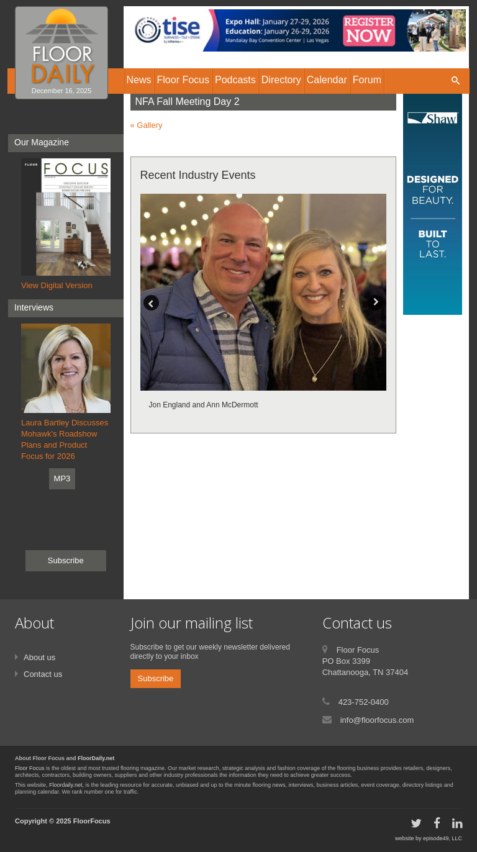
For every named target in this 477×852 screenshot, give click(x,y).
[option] (263, 303)
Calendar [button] (327, 80)
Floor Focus (30, 768)
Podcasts (235, 80)
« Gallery (146, 125)
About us (39, 657)
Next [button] (375, 302)
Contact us (43, 674)
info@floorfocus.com (377, 720)
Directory (281, 80)
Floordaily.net (65, 785)
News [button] (139, 80)
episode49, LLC (442, 838)
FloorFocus (92, 821)
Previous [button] (151, 302)
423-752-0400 (363, 702)
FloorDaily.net (96, 758)
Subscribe (66, 560)
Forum (367, 80)
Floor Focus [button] (183, 80)
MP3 (62, 478)
